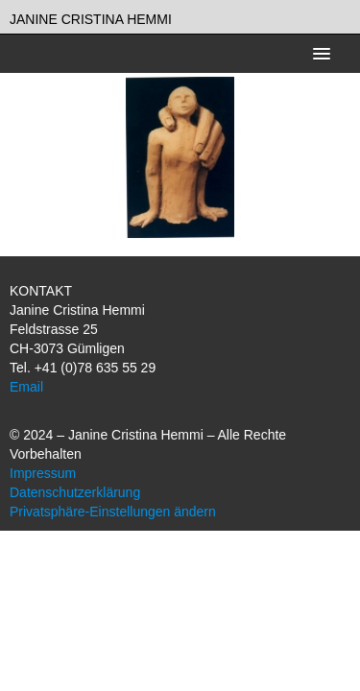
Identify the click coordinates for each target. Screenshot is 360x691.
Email (26, 386)
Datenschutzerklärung (75, 492)
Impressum (43, 473)
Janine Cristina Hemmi (91, 19)
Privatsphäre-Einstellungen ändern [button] (113, 511)
